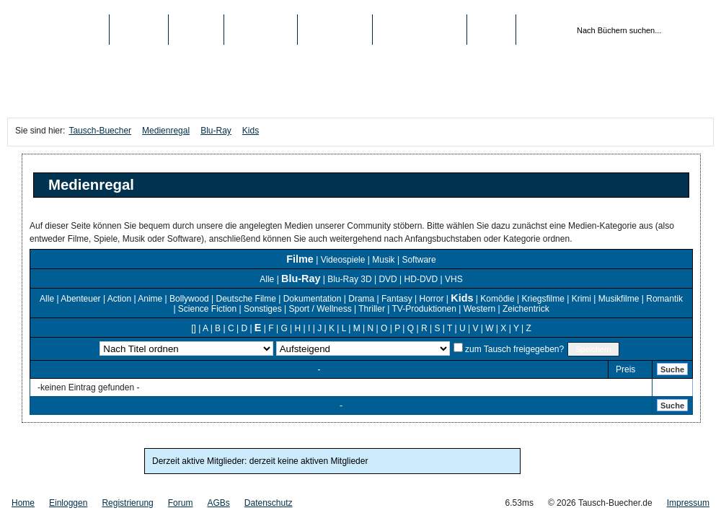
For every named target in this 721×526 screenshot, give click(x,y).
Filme (300, 259)
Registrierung (420, 30)
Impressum (688, 503)
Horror (432, 299)
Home (23, 503)
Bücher (138, 30)
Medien (196, 30)
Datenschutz (268, 503)
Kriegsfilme (542, 299)
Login (491, 30)
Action (119, 299)
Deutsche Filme (246, 299)
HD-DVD (421, 279)
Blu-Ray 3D (349, 279)
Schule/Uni (335, 30)
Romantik (664, 299)
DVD (388, 279)
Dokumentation (312, 299)
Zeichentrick (526, 309)
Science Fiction (207, 309)
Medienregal (166, 131)
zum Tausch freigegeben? (514, 349)
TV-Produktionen (424, 309)
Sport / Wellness (320, 309)
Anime (150, 299)
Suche (672, 369)
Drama (361, 299)
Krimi (581, 299)
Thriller (371, 309)
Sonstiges (263, 309)
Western (479, 309)
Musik (383, 260)
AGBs (218, 503)
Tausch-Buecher (58, 30)
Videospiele (343, 260)
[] (193, 328)
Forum (180, 503)
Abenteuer (80, 299)
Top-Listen (260, 30)
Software (418, 260)
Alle (267, 279)
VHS (454, 279)
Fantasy (396, 299)
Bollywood (189, 299)
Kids (250, 131)
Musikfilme (619, 299)
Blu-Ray (215, 131)
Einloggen (68, 503)
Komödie (497, 299)
